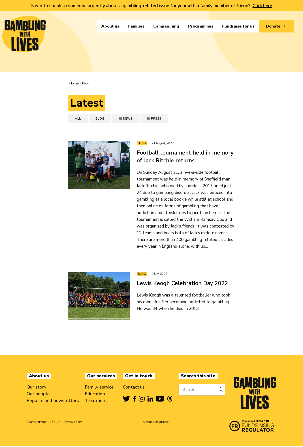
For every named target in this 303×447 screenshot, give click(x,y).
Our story (36, 388)
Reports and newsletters (53, 401)
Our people (38, 395)
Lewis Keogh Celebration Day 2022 (182, 284)
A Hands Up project (156, 423)
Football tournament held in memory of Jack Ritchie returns (185, 156)
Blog (100, 119)
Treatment (96, 401)
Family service (99, 388)
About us (110, 26)
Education (95, 395)
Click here (262, 6)
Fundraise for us (238, 26)
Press (154, 119)
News (125, 119)
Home (74, 83)
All (78, 119)
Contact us (134, 388)
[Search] (221, 390)
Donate (276, 26)
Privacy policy (73, 423)
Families (136, 26)
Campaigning (166, 26)
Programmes (200, 26)
